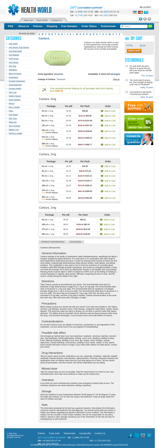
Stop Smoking (14, 126)
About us (23, 26)
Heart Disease (14, 100)
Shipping (52, 26)
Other (11, 111)
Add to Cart (110, 111)
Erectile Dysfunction (17, 81)
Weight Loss (14, 130)
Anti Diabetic (14, 55)
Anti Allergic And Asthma (19, 47)
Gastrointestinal (15, 85)
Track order (54, 433)
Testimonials (108, 26)
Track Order (42, 20)
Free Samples (69, 26)
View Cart (28, 20)
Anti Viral (12, 66)
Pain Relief (13, 115)
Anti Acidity (13, 44)
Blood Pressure (15, 74)
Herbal (11, 103)
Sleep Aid (13, 122)
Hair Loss (13, 92)
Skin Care (13, 118)
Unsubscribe (85, 433)
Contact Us (56, 20)
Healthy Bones (15, 96)
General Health (15, 88)
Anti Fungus (14, 59)
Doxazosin (61, 79)
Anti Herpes (13, 62)
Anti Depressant (15, 51)
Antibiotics (13, 70)
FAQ (10, 26)
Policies (38, 26)
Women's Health (15, 133)
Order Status (89, 26)
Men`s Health (14, 107)
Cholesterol (13, 77)
